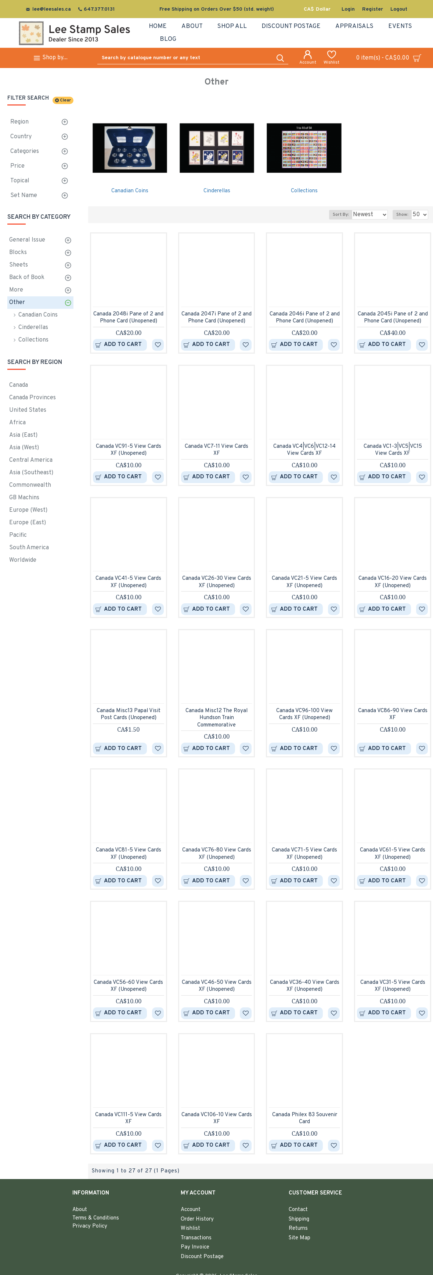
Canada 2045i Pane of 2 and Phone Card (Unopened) (393, 318)
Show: (404, 215)
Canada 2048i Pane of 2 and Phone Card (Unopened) (128, 318)
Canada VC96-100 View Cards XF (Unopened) (304, 714)
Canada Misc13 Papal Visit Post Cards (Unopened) (128, 714)
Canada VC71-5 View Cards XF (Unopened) (304, 854)
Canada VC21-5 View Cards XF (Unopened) (304, 582)
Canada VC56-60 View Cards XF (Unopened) (128, 986)
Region (19, 122)
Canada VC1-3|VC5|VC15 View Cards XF (393, 450)
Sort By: (335, 215)
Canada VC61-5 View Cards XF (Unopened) (392, 854)
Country (21, 136)
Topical (19, 181)
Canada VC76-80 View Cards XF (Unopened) (216, 854)
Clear (65, 100)
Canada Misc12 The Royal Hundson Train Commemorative (216, 718)
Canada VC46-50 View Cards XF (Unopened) (217, 986)
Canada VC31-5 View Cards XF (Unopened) (392, 986)
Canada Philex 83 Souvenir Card (304, 1118)
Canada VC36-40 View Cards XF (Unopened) (304, 986)
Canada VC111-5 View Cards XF (128, 1118)
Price (17, 166)
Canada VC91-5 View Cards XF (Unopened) (128, 450)
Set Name (23, 195)
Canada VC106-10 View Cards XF (216, 1118)
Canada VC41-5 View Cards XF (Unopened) (128, 582)
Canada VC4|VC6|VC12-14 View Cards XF (304, 450)
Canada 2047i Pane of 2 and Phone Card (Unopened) (216, 318)
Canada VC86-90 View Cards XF (392, 714)
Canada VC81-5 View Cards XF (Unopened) (128, 854)
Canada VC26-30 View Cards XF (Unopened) (216, 582)
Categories (24, 151)
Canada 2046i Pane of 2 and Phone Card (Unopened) (305, 318)
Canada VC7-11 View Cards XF (216, 450)
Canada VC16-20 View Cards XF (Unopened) (392, 582)
